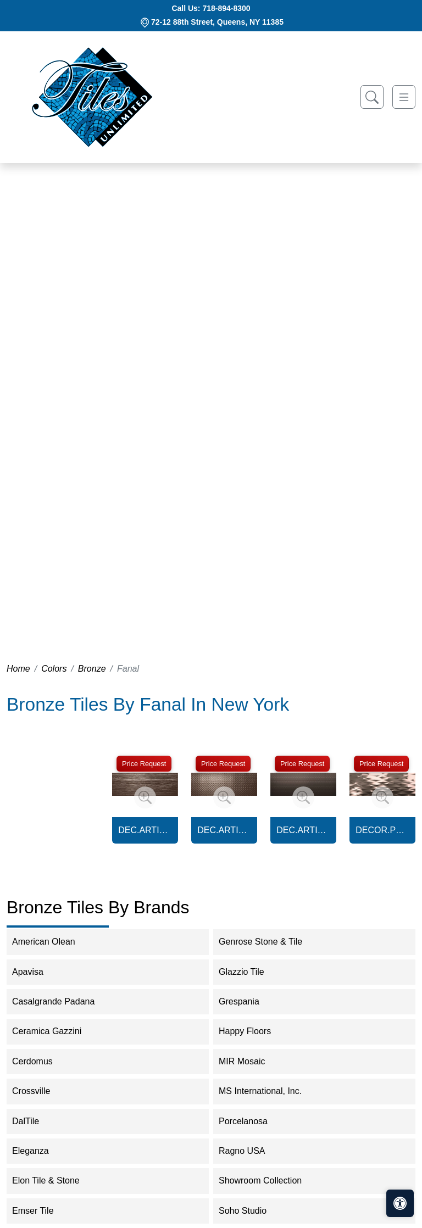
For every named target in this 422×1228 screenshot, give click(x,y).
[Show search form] (372, 97)
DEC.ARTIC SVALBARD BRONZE (303, 830)
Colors (53, 668)
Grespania (246, 1001)
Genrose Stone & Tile (267, 941)
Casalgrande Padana (60, 1001)
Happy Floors (252, 1031)
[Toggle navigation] (403, 97)
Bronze (92, 668)
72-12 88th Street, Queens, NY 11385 (217, 22)
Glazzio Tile (249, 971)
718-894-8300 (226, 8)
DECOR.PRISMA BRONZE (382, 830)
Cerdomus (41, 1061)
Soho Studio (252, 1210)
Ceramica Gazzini (54, 1031)
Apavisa (35, 971)
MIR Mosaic (249, 1061)
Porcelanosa (250, 1121)
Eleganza (37, 1151)
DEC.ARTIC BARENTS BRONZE (145, 830)
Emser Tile (40, 1210)
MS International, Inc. (267, 1091)
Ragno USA (249, 1151)
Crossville (38, 1091)
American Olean (51, 941)
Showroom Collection (267, 1180)
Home (18, 668)
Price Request (144, 764)
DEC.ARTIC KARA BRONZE (224, 830)
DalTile (34, 1121)
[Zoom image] (145, 797)
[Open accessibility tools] (400, 1203)
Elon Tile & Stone (53, 1180)
